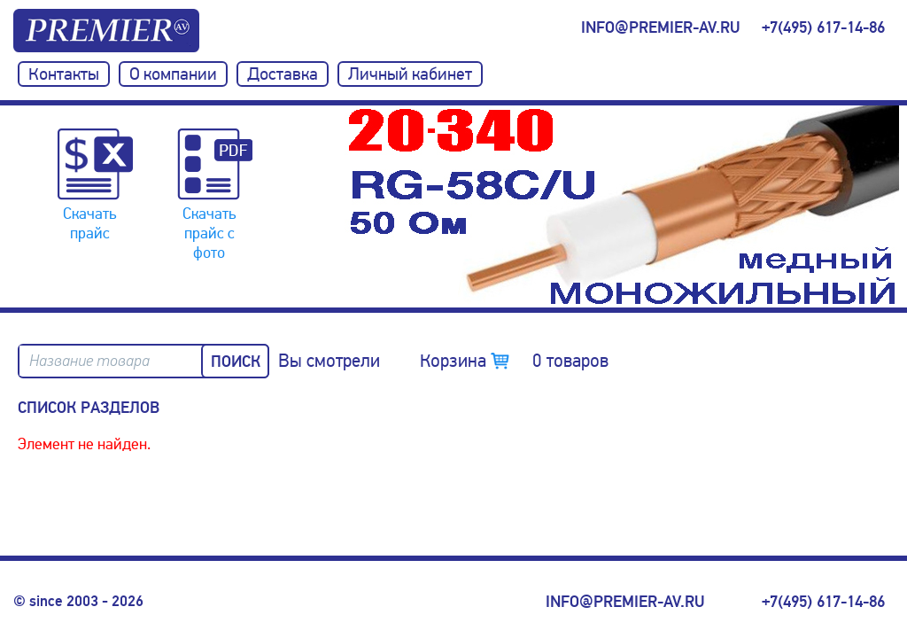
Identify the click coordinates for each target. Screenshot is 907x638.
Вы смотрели (329, 360)
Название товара (89, 361)
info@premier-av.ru (660, 27)
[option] (624, 206)
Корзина (514, 360)
